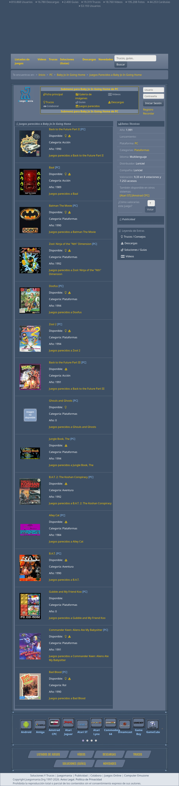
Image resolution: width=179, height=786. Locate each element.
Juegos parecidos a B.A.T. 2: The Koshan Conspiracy (80, 503)
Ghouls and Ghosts (60, 400)
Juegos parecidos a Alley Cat (66, 541)
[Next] (162, 727)
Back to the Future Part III (65, 362)
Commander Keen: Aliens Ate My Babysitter (75, 630)
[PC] (82, 129)
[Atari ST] (125, 195)
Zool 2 (53, 324)
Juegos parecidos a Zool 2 (64, 350)
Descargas (89, 59)
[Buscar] (135, 58)
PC (51, 75)
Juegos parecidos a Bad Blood (67, 698)
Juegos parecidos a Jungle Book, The (71, 465)
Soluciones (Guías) (67, 61)
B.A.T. (52, 553)
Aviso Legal (67, 779)
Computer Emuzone (136, 775)
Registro (148, 109)
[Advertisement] (89, 31)
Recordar (148, 113)
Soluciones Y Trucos (42, 775)
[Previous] (16, 727)
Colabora (95, 775)
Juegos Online (112, 775)
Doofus (53, 286)
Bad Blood (55, 672)
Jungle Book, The (59, 439)
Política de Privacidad (89, 779)
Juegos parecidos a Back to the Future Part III (76, 388)
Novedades (106, 59)
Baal (51, 167)
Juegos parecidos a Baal (63, 193)
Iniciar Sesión (153, 103)
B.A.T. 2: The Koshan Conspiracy (68, 477)
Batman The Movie (60, 205)
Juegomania (64, 775)
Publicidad (81, 775)
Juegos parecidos (89, 106)
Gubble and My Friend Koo (65, 591)
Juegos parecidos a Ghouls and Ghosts (72, 427)
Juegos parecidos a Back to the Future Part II (76, 155)
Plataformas (141, 150)
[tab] (83, 741)
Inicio (42, 75)
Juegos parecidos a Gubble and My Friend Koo (77, 618)
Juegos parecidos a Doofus (65, 312)
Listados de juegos (22, 61)
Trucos (53, 59)
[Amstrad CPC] (140, 195)
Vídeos (42, 59)
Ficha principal (54, 94)
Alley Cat (54, 515)
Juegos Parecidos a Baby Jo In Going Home (116, 75)
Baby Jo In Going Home (71, 75)
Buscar (121, 64)
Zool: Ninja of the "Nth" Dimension (70, 244)
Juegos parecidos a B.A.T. (64, 580)
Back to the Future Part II (64, 129)
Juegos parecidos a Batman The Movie (72, 232)
